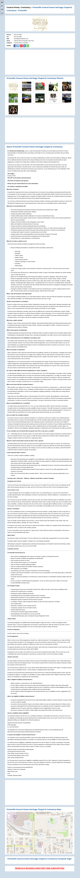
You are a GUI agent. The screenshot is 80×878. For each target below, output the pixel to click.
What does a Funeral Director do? (16, 206)
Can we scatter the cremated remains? (18, 415)
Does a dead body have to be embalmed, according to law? (24, 338)
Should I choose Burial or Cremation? (17, 301)
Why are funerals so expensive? (16, 349)
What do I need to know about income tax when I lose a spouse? (25, 440)
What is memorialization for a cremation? (18, 403)
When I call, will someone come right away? (19, 293)
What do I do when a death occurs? (17, 241)
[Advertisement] (40, 62)
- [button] (8, 816)
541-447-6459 (18, 34)
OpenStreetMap (69, 852)
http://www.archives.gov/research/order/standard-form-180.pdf (24, 731)
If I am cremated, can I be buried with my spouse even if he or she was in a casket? (30, 431)
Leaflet (62, 852)
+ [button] (8, 814)
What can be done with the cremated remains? (20, 384)
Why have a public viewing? (15, 320)
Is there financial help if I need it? (16, 452)
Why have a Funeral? (13, 189)
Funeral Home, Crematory (19, 7)
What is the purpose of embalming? (17, 330)
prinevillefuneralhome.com (21, 38)
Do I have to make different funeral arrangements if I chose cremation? (27, 370)
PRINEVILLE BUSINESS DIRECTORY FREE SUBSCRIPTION (39, 868)
